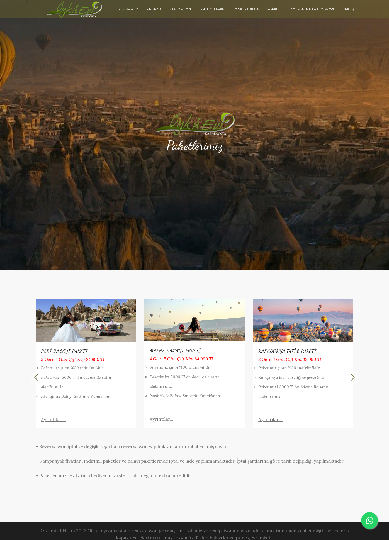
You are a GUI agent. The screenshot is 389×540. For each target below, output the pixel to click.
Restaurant (181, 9)
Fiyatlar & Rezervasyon (312, 9)
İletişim (351, 9)
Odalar (154, 9)
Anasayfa (128, 9)
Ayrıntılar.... (53, 419)
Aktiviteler (213, 9)
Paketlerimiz (245, 9)
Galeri (273, 9)
